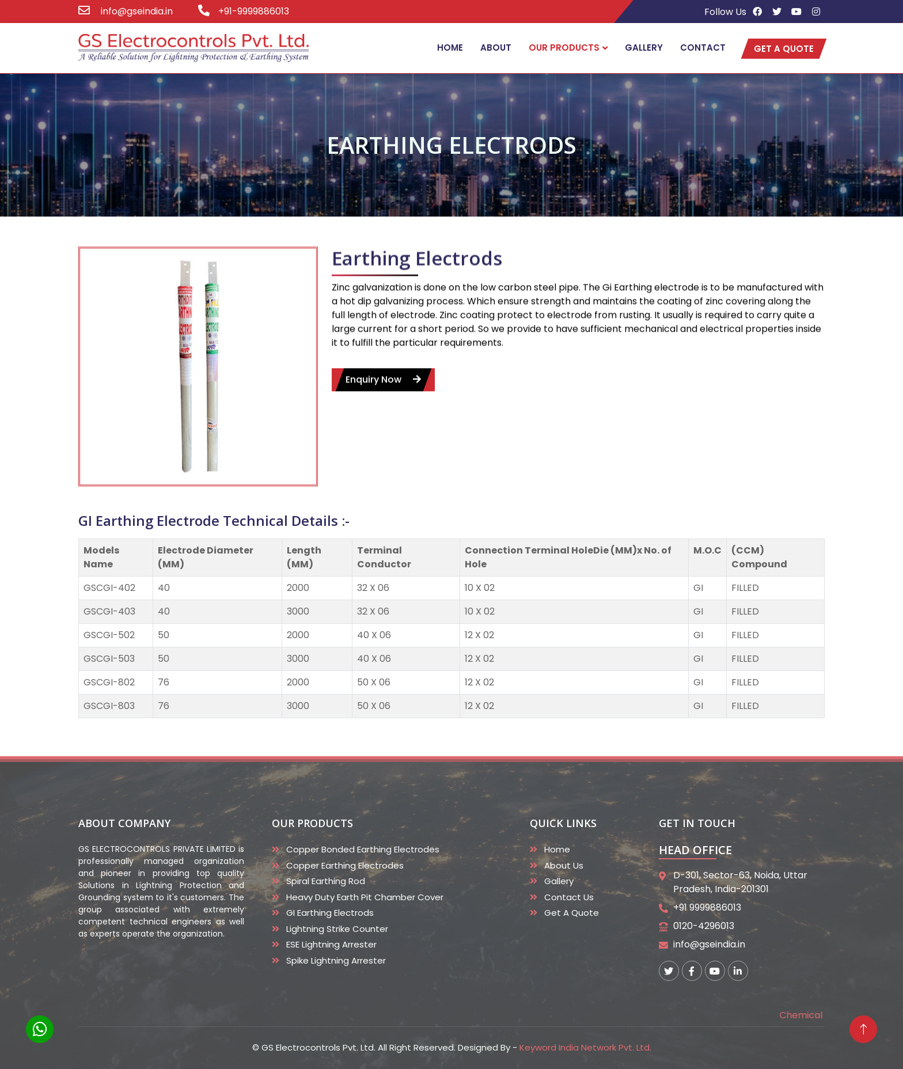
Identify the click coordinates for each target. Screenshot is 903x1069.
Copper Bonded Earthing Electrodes (362, 849)
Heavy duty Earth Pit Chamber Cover (364, 897)
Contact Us (569, 897)
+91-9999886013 (253, 11)
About (495, 47)
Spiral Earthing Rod (325, 881)
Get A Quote (571, 913)
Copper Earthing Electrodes (345, 865)
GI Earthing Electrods (330, 913)
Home (450, 47)
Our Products (564, 47)
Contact (703, 47)
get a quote (784, 49)
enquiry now (383, 396)
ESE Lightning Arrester (331, 944)
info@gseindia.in (135, 11)
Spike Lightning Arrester (336, 960)
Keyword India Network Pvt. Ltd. (585, 1047)
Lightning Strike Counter (337, 929)
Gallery (644, 47)
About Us (563, 865)
